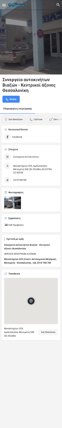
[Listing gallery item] (12, 203)
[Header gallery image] (31, 37)
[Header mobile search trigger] (58, 5)
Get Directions (48, 332)
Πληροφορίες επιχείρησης (17, 108)
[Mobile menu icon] (4, 5)
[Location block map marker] (31, 301)
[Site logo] (16, 5)
